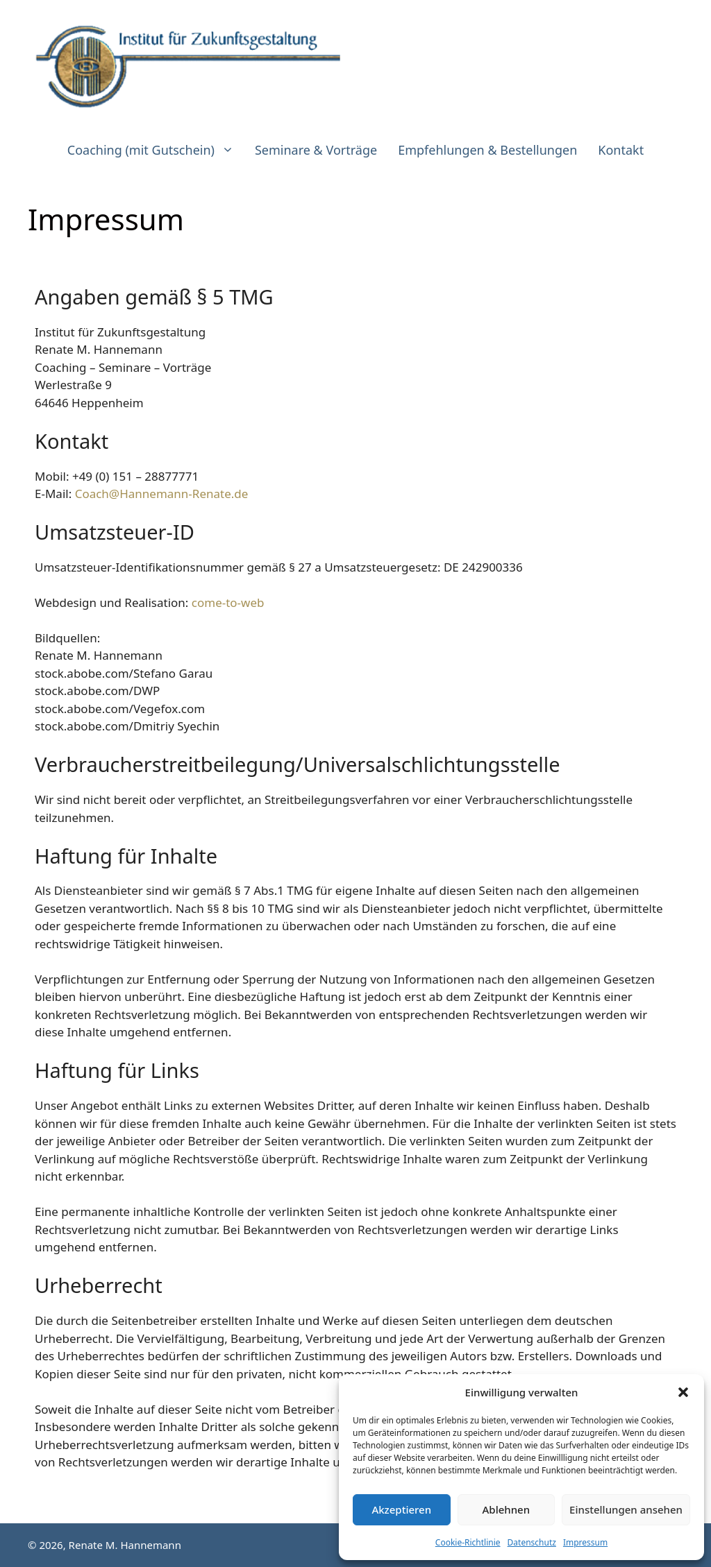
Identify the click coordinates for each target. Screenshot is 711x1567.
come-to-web (228, 602)
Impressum (585, 1542)
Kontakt (621, 150)
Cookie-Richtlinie (468, 1542)
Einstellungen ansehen (626, 1509)
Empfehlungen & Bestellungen (487, 150)
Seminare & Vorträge (316, 150)
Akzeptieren (401, 1509)
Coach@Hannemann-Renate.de (162, 494)
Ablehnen (506, 1509)
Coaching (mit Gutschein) (155, 150)
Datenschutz (532, 1542)
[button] (683, 1392)
